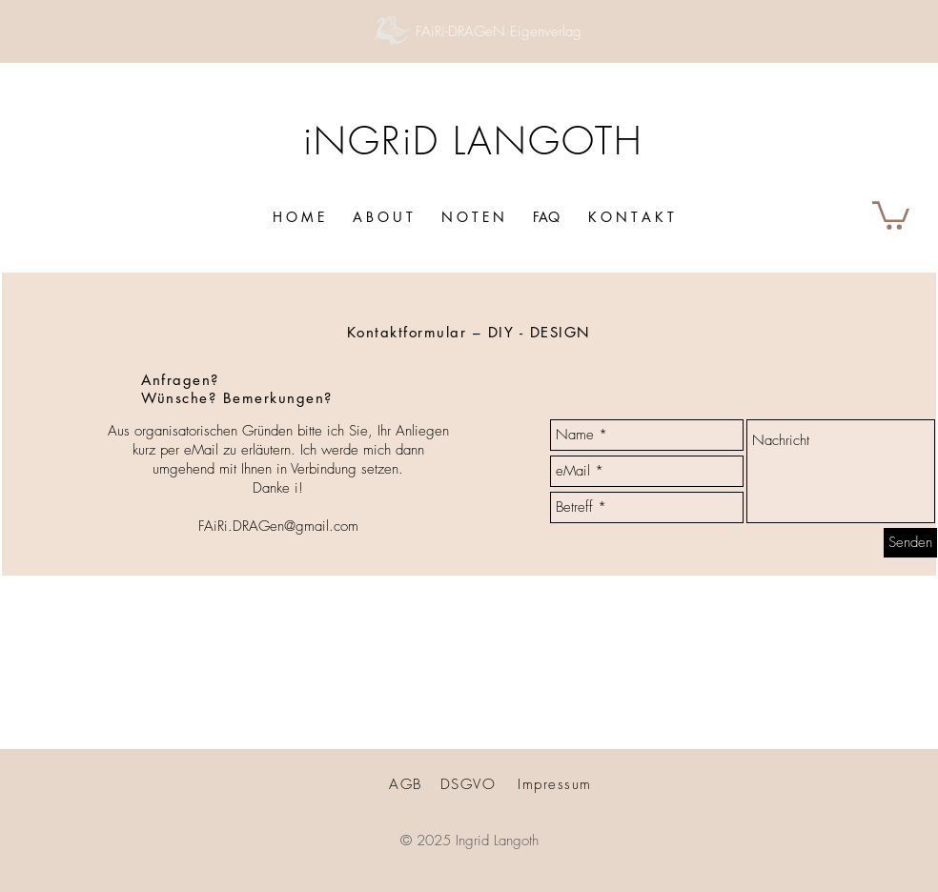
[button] (890, 214)
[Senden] (910, 543)
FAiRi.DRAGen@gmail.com (278, 526)
